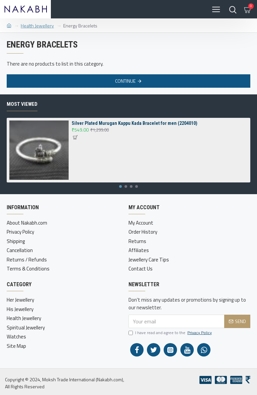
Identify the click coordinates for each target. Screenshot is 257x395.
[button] (120, 186)
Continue (125, 80)
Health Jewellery (37, 25)
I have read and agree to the (170, 333)
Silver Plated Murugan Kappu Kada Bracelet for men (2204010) (134, 123)
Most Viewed (22, 104)
